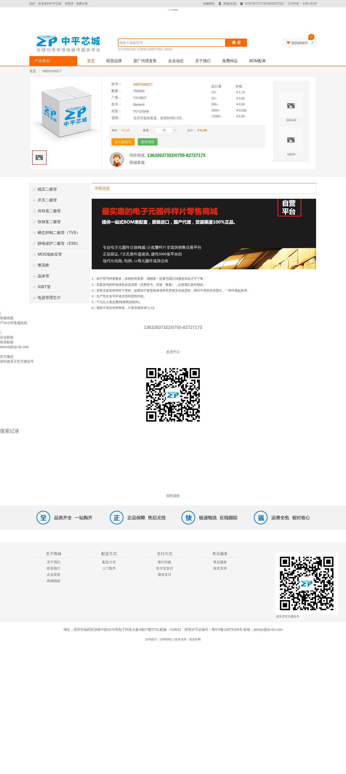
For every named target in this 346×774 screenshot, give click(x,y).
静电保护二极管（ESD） (56, 243)
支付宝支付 (164, 568)
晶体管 (41, 276)
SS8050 (142, 49)
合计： (191, 130)
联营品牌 (114, 61)
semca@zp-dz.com (14, 347)
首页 (91, 61)
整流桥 (41, 265)
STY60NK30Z (127, 49)
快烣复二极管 (47, 222)
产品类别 (42, 61)
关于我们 (203, 61)
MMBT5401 (155, 49)
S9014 (168, 49)
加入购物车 (123, 142)
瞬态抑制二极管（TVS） (56, 233)
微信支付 (164, 574)
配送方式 (109, 562)
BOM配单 (257, 61)
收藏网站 (209, 3)
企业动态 (176, 61)
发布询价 (147, 142)
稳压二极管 (45, 189)
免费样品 (230, 61)
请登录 (69, 3)
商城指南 (53, 581)
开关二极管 (45, 200)
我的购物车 (299, 43)
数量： (147, 130)
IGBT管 (42, 287)
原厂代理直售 (145, 61)
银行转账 (164, 562)
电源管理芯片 (47, 298)
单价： (115, 130)
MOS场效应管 (47, 254)
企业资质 (53, 574)
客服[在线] (227, 3)
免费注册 (82, 3)
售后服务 (220, 562)
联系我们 (53, 568)
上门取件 (109, 568)
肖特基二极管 (47, 211)
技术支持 (220, 568)
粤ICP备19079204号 (227, 629)
